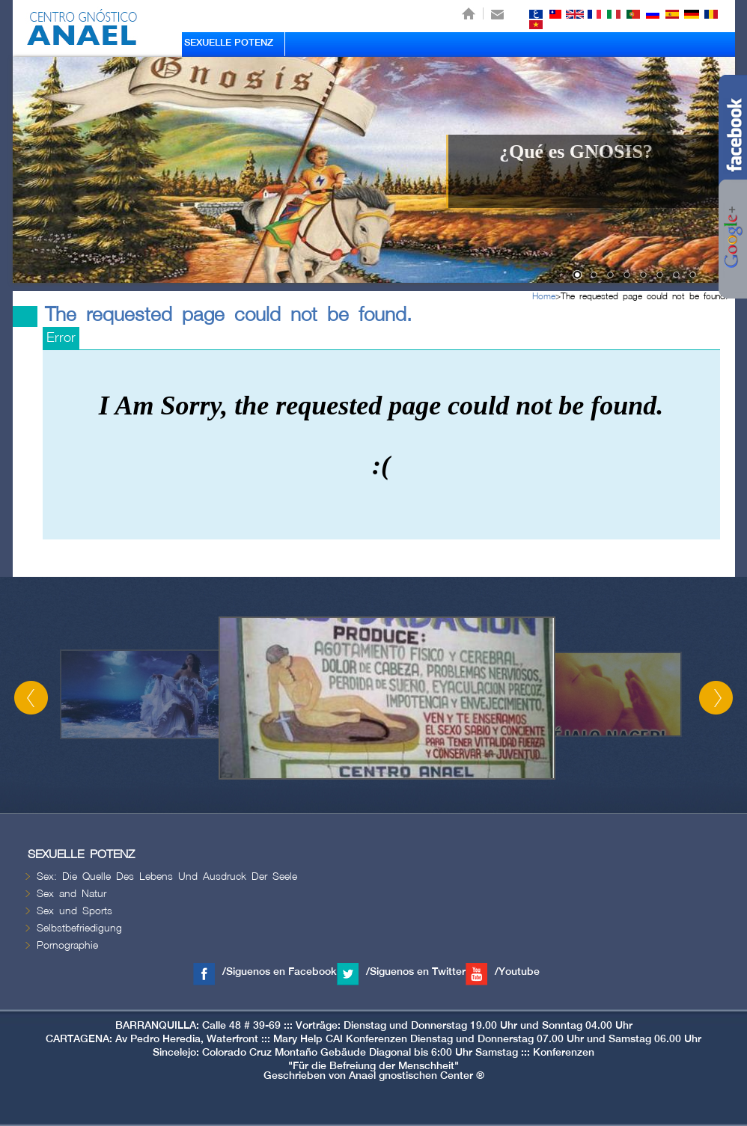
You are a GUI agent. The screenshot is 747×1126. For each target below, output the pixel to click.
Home (543, 297)
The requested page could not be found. (644, 297)
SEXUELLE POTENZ (228, 42)
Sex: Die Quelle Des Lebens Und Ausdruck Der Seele (167, 876)
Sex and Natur (71, 894)
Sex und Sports (74, 911)
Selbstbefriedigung (79, 928)
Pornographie (67, 945)
